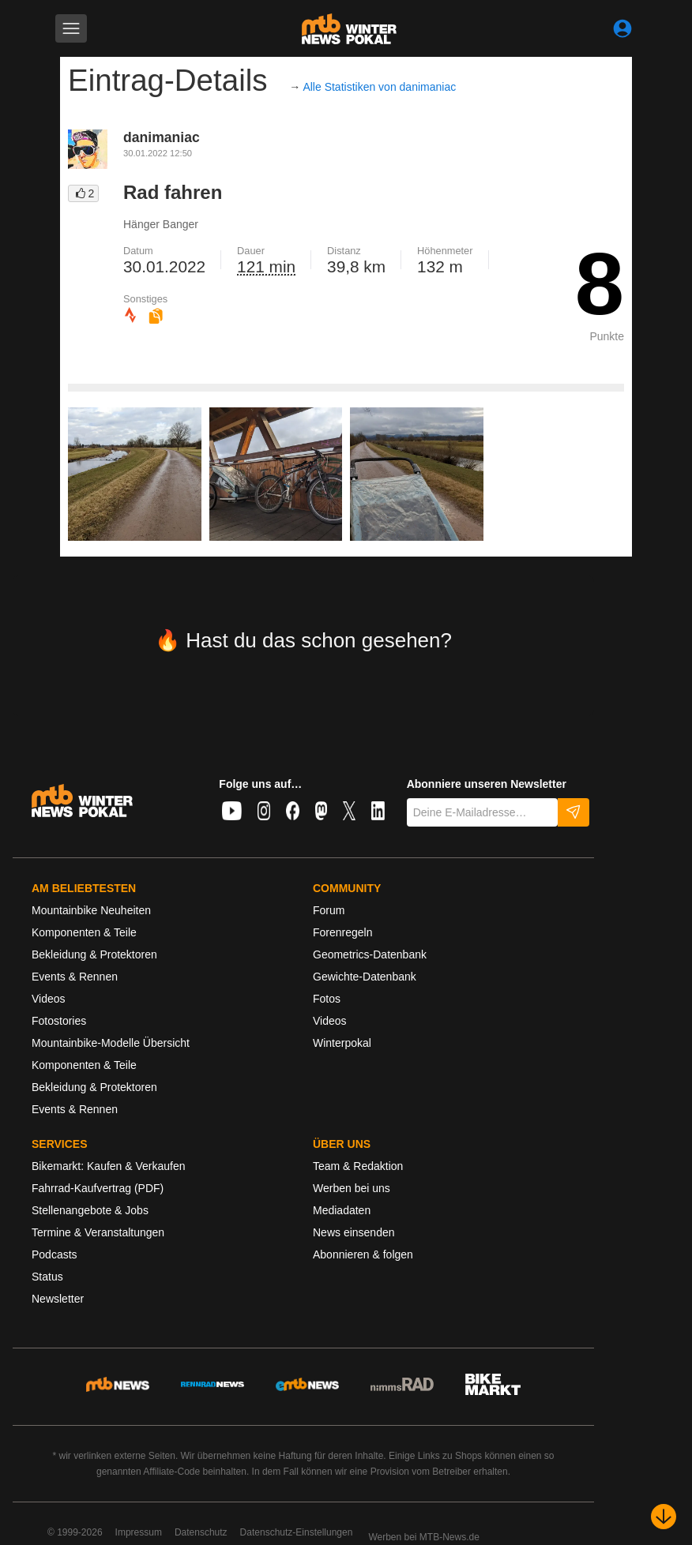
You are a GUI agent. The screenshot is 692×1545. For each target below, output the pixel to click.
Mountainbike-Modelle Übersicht (111, 1043)
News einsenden (354, 1232)
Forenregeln (343, 932)
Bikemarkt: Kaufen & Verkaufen (109, 1166)
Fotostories (59, 1020)
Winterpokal (342, 1043)
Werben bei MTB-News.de (424, 1537)
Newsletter (58, 1298)
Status (47, 1276)
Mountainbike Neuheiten (91, 910)
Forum (328, 910)
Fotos (326, 998)
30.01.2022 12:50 (157, 153)
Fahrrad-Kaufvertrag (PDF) (98, 1188)
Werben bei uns (351, 1188)
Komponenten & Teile (84, 932)
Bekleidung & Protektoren (94, 954)
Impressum (138, 1532)
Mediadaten (341, 1210)
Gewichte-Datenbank (364, 976)
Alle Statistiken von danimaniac (379, 87)
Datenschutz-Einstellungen (296, 1532)
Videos (49, 998)
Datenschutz (201, 1532)
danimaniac (161, 137)
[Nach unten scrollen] (663, 1516)
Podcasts (54, 1254)
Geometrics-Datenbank (370, 954)
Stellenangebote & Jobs (90, 1210)
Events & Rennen (75, 976)
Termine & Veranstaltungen (98, 1232)
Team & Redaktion (358, 1166)
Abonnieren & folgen (363, 1254)
